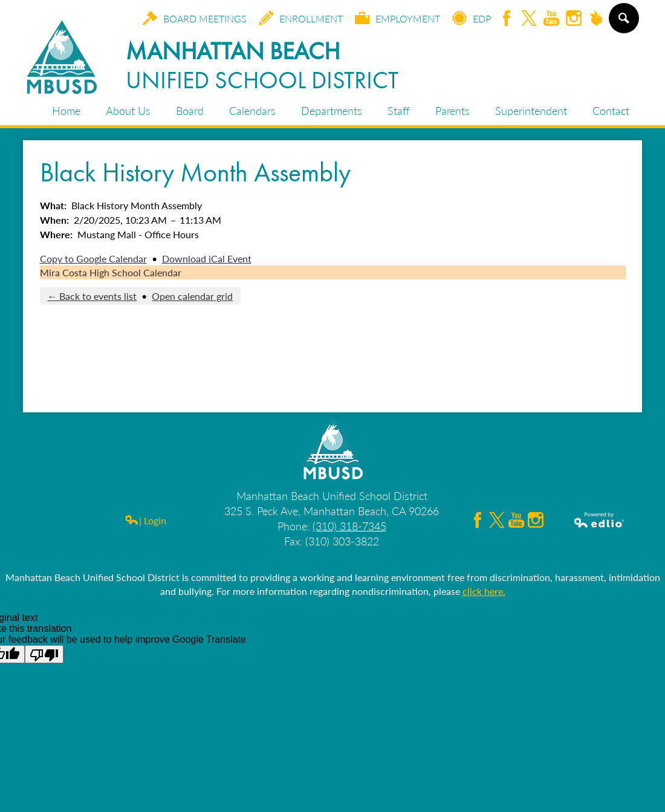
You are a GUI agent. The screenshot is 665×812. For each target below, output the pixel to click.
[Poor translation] (44, 654)
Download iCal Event (206, 258)
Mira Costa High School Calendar (110, 272)
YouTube (551, 19)
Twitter (529, 19)
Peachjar (596, 19)
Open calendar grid (192, 296)
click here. (483, 591)
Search (623, 23)
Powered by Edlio (599, 520)
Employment (397, 18)
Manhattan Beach (262, 65)
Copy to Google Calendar (93, 258)
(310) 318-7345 (349, 525)
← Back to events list (92, 296)
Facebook (506, 19)
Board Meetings (195, 18)
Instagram (573, 19)
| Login (145, 520)
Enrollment (301, 18)
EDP (471, 18)
